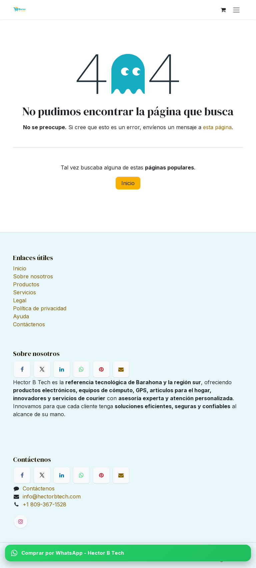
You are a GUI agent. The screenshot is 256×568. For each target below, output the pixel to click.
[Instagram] (20, 521)
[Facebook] (22, 369)
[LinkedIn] (62, 369)
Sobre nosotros (33, 276)
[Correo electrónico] (121, 369)
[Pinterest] (101, 369)
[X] (42, 369)
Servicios (24, 292)
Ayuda (21, 316)
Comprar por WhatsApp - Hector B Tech (67, 553)
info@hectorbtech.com (52, 496)
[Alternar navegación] (236, 10)
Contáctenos (29, 324)
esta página (217, 127)
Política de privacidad (39, 308)
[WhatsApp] (81, 369)
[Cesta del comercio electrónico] (223, 9)
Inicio (128, 183)
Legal (19, 300)
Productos (26, 284)
